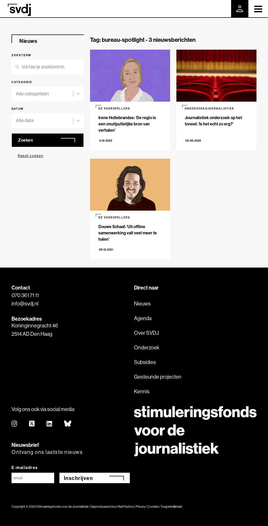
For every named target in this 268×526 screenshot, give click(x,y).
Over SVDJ (146, 333)
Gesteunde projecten (157, 376)
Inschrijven (78, 478)
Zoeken (25, 140)
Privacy (141, 506)
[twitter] (32, 424)
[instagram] (15, 424)
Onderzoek (146, 347)
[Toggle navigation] (258, 8)
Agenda (143, 318)
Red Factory (126, 506)
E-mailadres (25, 467)
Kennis (141, 391)
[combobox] (44, 94)
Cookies (153, 506)
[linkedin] (50, 424)
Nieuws (142, 303)
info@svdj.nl (25, 303)
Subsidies (145, 362)
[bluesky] (68, 424)
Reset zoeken (30, 155)
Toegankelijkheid (171, 506)
